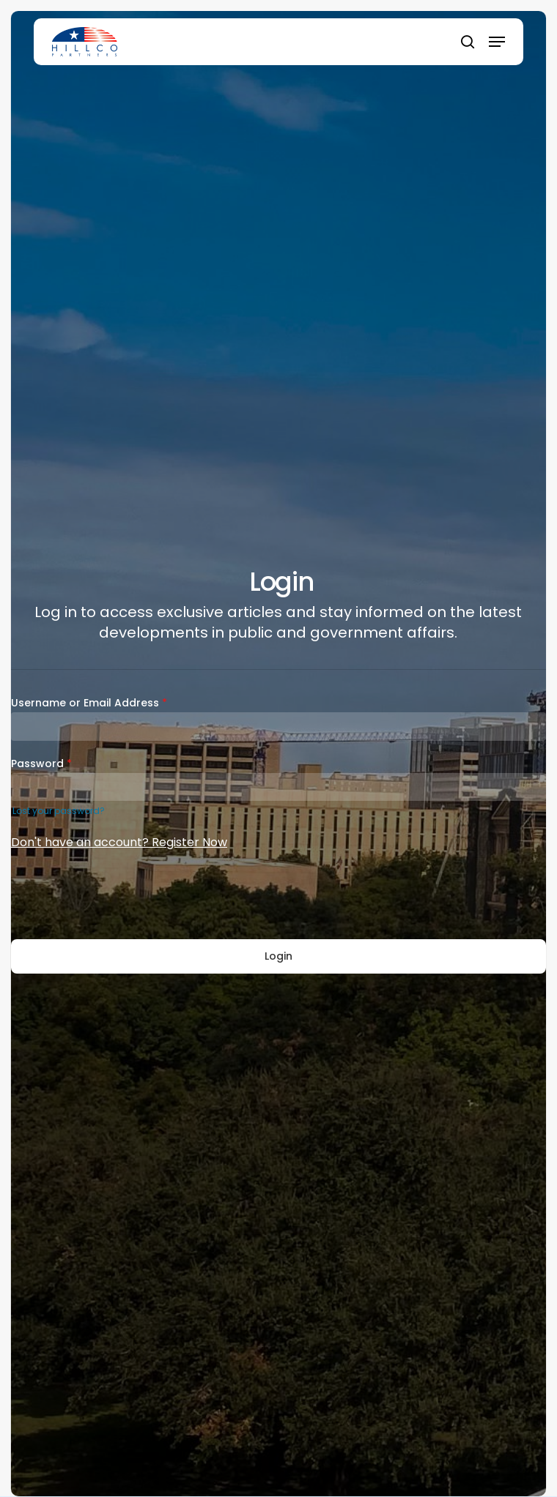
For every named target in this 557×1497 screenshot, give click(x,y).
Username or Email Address (89, 702)
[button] (497, 41)
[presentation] (122, 896)
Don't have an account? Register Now (119, 842)
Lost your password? (58, 811)
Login (278, 956)
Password (41, 763)
